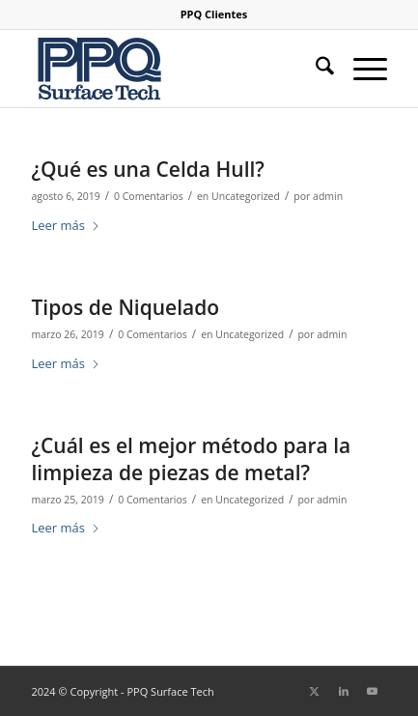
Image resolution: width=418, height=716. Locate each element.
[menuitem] (214, 14)
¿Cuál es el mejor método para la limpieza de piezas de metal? (190, 458)
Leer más (65, 225)
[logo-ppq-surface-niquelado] (173, 68)
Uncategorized (245, 196)
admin (328, 196)
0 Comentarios (148, 196)
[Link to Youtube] (372, 690)
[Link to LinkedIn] (343, 690)
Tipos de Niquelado (125, 307)
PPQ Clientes (214, 14)
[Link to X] (314, 690)
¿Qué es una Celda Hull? (147, 169)
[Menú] (360, 68)
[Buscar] (315, 68)
